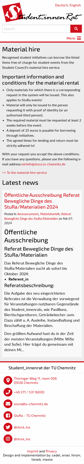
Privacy (51, 451)
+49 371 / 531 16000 (29, 392)
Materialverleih (50, 214)
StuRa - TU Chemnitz (30, 415)
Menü (74, 38)
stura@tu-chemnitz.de (31, 404)
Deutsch (61, 5)
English (75, 5)
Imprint (32, 451)
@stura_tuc (22, 427)
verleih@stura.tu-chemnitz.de (43, 164)
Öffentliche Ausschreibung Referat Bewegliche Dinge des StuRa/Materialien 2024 (42, 201)
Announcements (28, 214)
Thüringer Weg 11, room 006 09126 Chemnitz (35, 380)
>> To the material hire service (24, 172)
